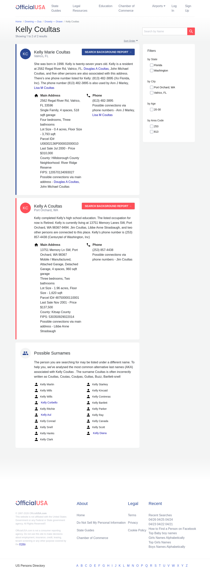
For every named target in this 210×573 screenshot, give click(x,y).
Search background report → (108, 52)
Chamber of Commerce (127, 8)
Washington (161, 70)
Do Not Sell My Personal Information (101, 522)
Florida (158, 65)
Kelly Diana (96, 433)
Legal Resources (80, 8)
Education (105, 6)
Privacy (133, 522)
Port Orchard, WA (164, 87)
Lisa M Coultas (44, 87)
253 (156, 126)
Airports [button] (157, 6)
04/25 (160, 519)
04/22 (160, 523)
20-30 (157, 109)
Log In (174, 8)
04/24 (169, 519)
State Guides (56, 8)
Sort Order (129, 40)
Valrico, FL (160, 92)
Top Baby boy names (162, 533)
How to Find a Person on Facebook (172, 528)
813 (156, 131)
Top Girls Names (159, 542)
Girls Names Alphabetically (166, 537)
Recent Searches (160, 514)
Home (81, 514)
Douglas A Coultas (96, 68)
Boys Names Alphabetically (166, 546)
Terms (132, 514)
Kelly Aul (42, 415)
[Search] (164, 31)
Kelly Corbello (45, 402)
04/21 (169, 523)
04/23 (152, 523)
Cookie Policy (137, 530)
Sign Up (188, 8)
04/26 (152, 519)
